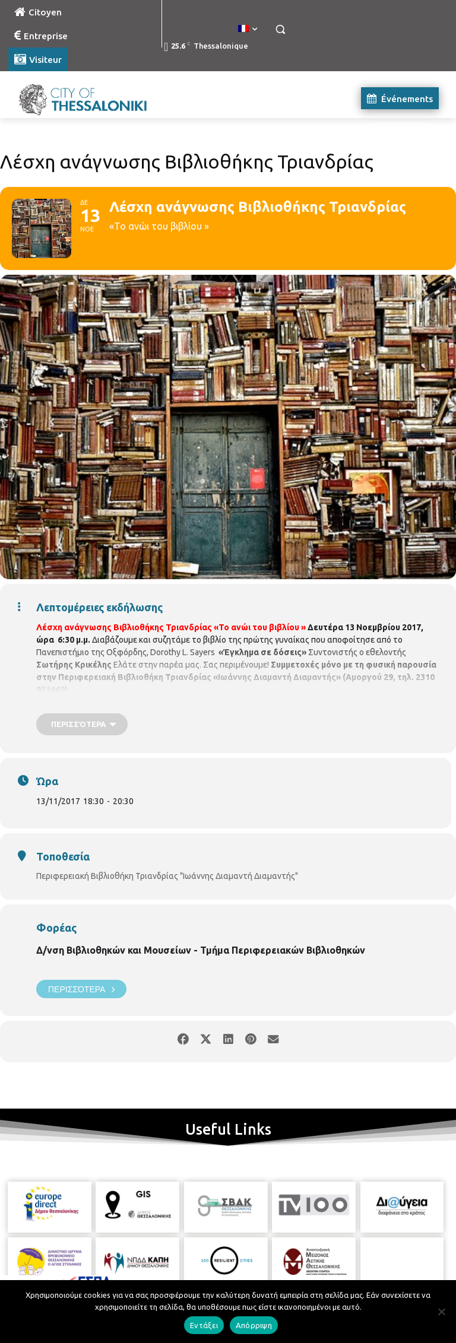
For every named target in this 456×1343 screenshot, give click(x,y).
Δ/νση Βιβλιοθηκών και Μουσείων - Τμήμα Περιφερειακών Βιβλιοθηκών (200, 950)
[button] (280, 29)
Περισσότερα (81, 989)
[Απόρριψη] (441, 1311)
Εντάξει (204, 1325)
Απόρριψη (254, 1325)
